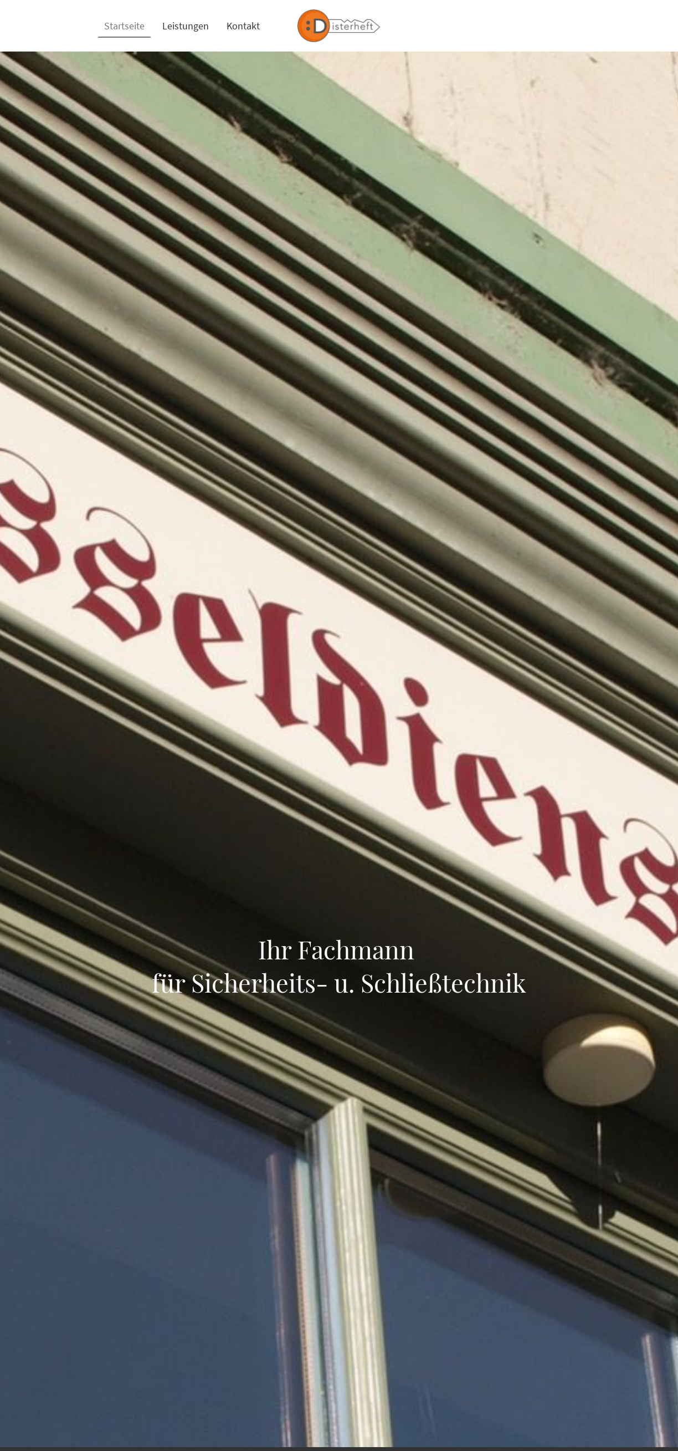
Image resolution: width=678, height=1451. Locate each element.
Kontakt (243, 25)
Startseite (124, 25)
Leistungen (185, 25)
